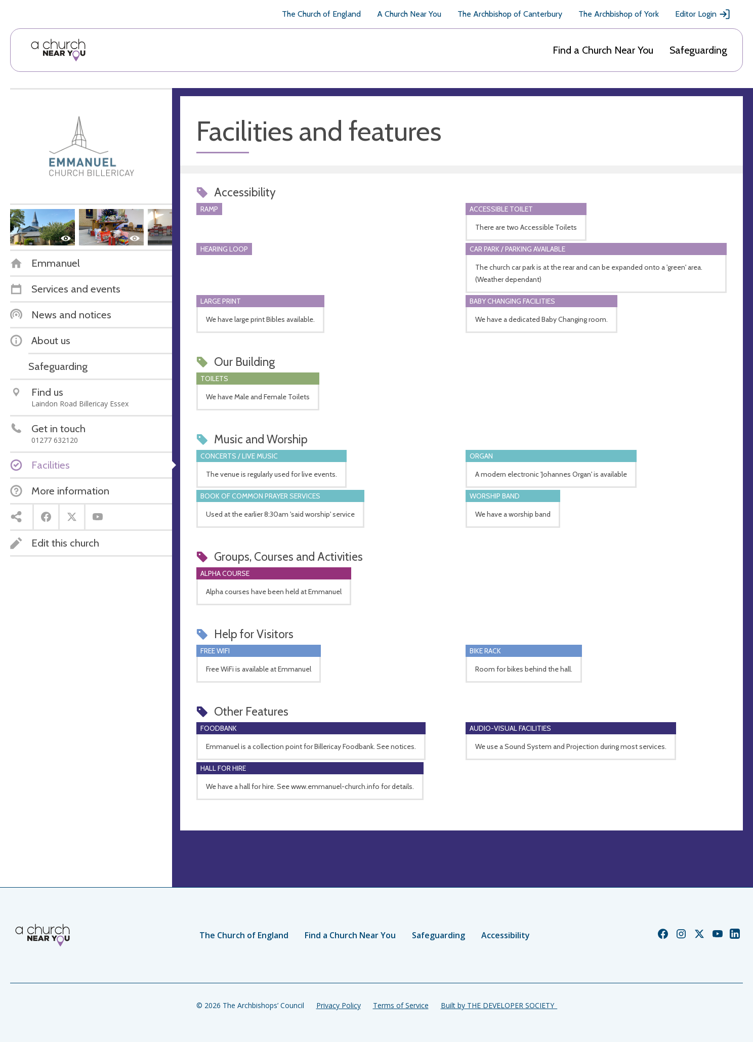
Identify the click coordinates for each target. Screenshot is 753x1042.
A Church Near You (409, 14)
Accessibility (505, 935)
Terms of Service (401, 1005)
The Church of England (321, 14)
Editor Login (703, 14)
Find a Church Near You (603, 50)
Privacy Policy (338, 1005)
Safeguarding (698, 50)
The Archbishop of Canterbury (509, 14)
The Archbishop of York (618, 14)
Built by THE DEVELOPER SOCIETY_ (499, 1005)
